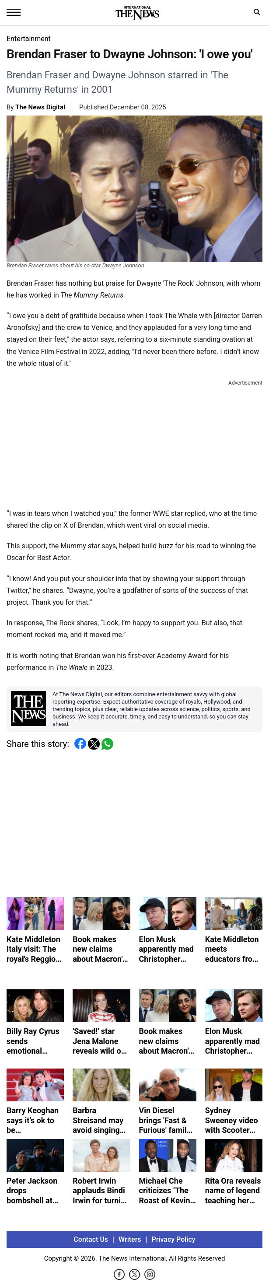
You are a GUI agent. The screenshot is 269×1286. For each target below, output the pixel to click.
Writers (130, 1239)
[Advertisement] (134, 442)
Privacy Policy (174, 1239)
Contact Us (90, 1239)
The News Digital (40, 107)
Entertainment (29, 39)
